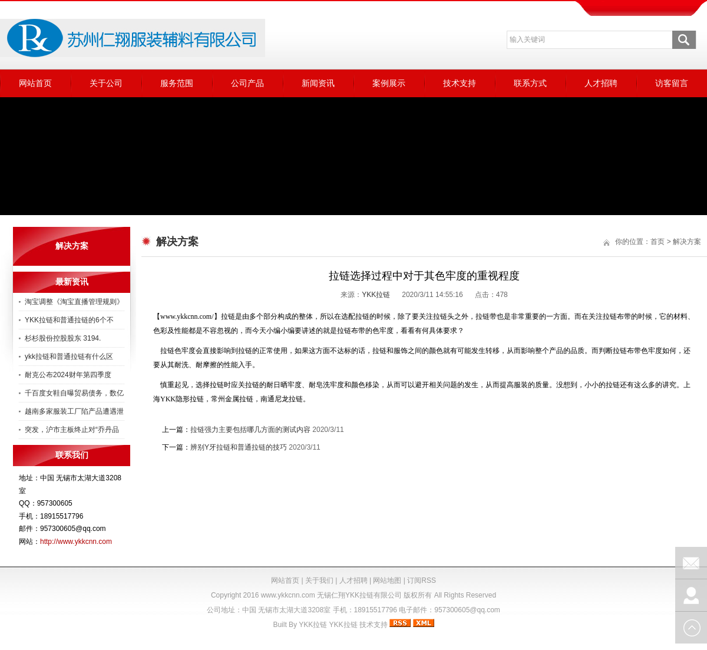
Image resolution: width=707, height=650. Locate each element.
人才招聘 (600, 83)
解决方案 (687, 241)
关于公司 (106, 83)
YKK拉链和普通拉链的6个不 (69, 320)
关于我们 (319, 580)
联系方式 (530, 83)
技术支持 (459, 83)
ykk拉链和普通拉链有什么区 (69, 356)
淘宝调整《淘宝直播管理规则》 (74, 302)
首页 (657, 241)
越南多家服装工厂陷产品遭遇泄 (74, 411)
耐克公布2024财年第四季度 (68, 375)
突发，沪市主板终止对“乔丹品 (72, 429)
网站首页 (35, 83)
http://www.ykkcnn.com (76, 541)
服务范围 (176, 83)
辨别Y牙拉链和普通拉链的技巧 (238, 447)
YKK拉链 (376, 295)
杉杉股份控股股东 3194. (63, 338)
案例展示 (388, 83)
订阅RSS (421, 580)
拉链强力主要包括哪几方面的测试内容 (250, 429)
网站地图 (387, 580)
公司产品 (247, 83)
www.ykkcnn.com (288, 595)
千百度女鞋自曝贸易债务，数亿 (74, 393)
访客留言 (671, 83)
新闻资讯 (318, 83)
